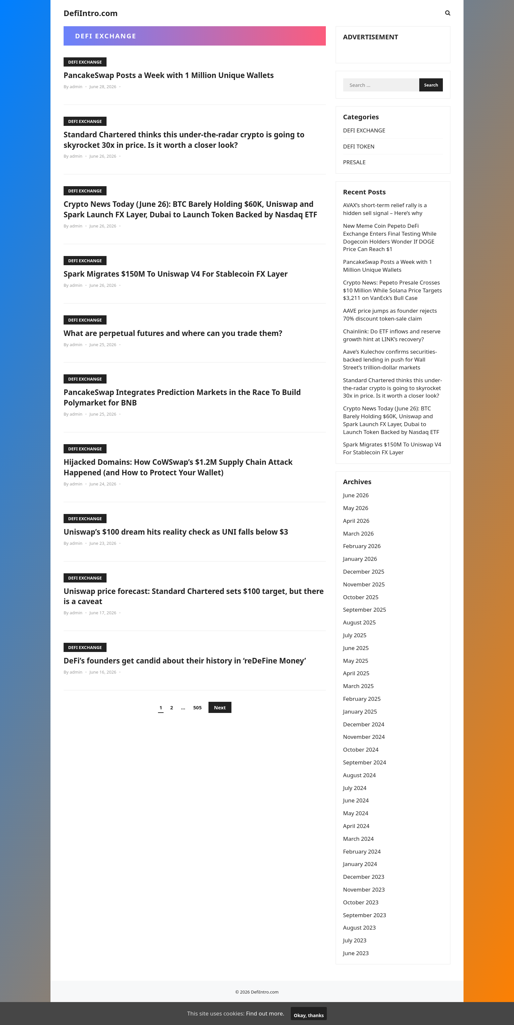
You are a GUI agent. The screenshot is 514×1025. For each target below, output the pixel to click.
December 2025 (365, 592)
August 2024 (360, 795)
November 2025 (365, 604)
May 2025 (356, 681)
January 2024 (361, 884)
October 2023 (362, 922)
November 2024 (365, 757)
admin (75, 86)
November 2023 (365, 910)
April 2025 (357, 693)
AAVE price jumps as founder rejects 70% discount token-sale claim (391, 324)
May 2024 (356, 833)
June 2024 (357, 820)
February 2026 (363, 566)
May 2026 (356, 528)
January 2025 (361, 732)
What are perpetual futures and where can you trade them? (187, 343)
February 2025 (363, 719)
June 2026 (357, 515)
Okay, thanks (309, 1015)
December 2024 (365, 744)
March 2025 (359, 706)
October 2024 (362, 770)
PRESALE (355, 169)
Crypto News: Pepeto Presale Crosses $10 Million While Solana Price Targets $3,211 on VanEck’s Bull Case (392, 299)
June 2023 (357, 973)
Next (220, 728)
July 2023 (356, 960)
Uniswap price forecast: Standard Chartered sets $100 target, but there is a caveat (190, 606)
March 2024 (359, 859)
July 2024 (356, 808)
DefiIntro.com (91, 13)
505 (197, 728)
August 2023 (360, 948)
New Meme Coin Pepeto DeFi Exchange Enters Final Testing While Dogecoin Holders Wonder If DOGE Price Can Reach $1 (391, 247)
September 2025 (365, 630)
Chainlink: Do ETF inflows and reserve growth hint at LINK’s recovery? (393, 344)
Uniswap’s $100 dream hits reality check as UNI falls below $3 (191, 541)
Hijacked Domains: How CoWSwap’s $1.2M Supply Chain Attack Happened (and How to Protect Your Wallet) (193, 477)
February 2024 (363, 871)
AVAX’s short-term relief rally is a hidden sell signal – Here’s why (386, 219)
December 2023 (365, 897)
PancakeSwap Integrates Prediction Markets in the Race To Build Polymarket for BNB (186, 407)
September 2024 (365, 782)
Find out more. (265, 1013)
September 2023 (365, 935)
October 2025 (362, 617)
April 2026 (357, 541)
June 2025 (357, 668)
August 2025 (360, 642)
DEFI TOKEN (360, 153)
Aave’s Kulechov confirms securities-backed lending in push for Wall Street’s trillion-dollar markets (391, 369)
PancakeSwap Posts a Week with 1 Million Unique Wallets (182, 74)
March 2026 (359, 554)
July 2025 (356, 655)
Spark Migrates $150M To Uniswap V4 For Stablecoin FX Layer (190, 283)
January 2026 (361, 579)
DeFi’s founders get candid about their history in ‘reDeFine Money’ (184, 676)
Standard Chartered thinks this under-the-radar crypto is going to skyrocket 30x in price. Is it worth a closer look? (194, 139)
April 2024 (357, 846)
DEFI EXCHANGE (85, 62)
